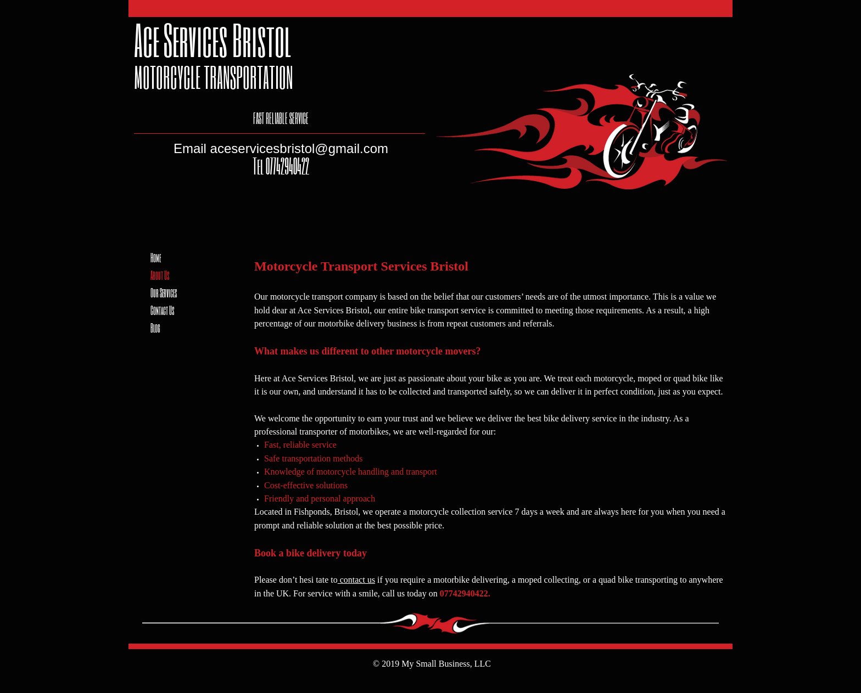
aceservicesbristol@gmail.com (299, 148)
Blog (155, 327)
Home (155, 257)
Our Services (163, 292)
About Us (160, 275)
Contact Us (162, 310)
